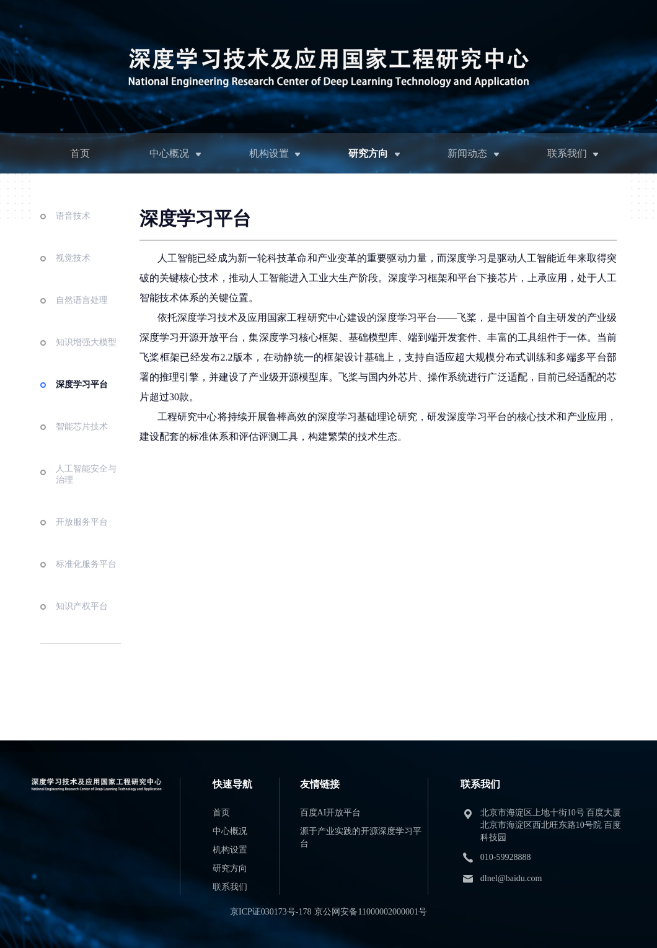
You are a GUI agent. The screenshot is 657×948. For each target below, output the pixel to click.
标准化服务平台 (86, 582)
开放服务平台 (82, 540)
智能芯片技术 (82, 444)
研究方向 (368, 153)
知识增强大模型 (86, 360)
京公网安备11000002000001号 (370, 911)
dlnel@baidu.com (511, 878)
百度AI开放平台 (330, 812)
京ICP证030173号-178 (270, 911)
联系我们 (567, 153)
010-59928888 (505, 857)
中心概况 (169, 153)
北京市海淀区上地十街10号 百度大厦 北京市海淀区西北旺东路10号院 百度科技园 (551, 825)
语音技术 (73, 234)
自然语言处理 (82, 318)
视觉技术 (73, 276)
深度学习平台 (82, 402)
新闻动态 (467, 153)
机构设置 (269, 153)
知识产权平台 (82, 624)
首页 (80, 153)
